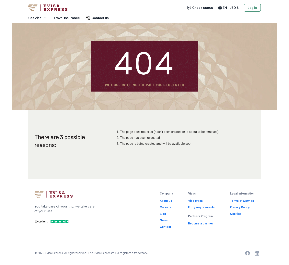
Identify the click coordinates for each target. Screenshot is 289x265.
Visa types (195, 200)
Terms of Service (242, 200)
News (164, 220)
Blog (163, 213)
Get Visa (34, 18)
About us (166, 200)
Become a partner (200, 223)
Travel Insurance (66, 18)
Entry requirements (201, 207)
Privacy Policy (240, 207)
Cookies (235, 213)
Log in (252, 8)
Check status (200, 8)
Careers (165, 207)
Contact (165, 226)
